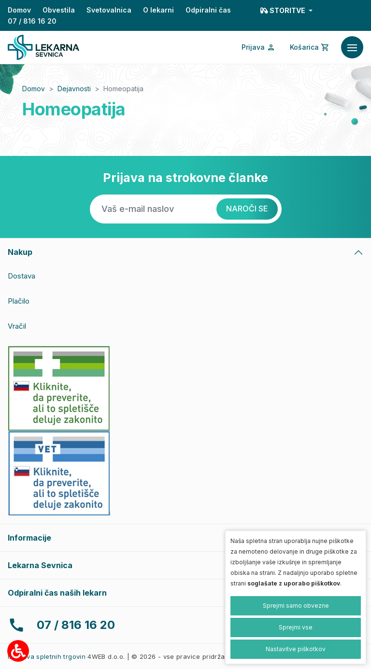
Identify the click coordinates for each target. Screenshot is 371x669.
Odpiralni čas (208, 10)
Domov (19, 10)
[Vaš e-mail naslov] (153, 209)
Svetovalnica (108, 10)
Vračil (17, 326)
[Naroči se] (247, 209)
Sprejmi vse (296, 627)
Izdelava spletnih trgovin (47, 656)
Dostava (21, 275)
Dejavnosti (74, 88)
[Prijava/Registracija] (258, 47)
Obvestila (59, 10)
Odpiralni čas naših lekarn (57, 593)
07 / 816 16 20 (32, 21)
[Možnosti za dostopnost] (18, 651)
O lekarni (158, 10)
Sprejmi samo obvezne (296, 605)
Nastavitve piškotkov (296, 649)
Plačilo (18, 301)
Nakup (20, 252)
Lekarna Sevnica (40, 565)
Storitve (283, 10)
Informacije (29, 538)
